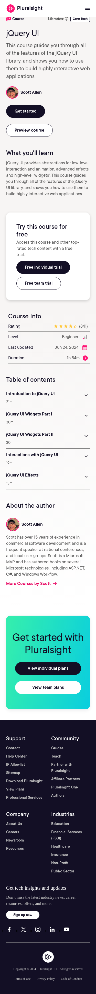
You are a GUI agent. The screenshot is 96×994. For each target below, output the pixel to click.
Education (60, 824)
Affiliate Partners (65, 779)
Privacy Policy (46, 979)
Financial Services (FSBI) (66, 835)
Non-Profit (60, 863)
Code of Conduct (71, 979)
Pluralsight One (64, 787)
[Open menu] (87, 8)
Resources (15, 848)
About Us (14, 824)
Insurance (59, 855)
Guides (57, 748)
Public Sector (62, 871)
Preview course (29, 130)
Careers (12, 832)
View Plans (15, 789)
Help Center (16, 756)
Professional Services (24, 797)
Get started (26, 111)
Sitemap (13, 773)
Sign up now (22, 915)
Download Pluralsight (24, 781)
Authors (58, 795)
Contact (13, 748)
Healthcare (60, 846)
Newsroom (15, 840)
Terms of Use (22, 979)
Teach (56, 756)
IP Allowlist (15, 764)
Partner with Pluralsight (61, 767)
